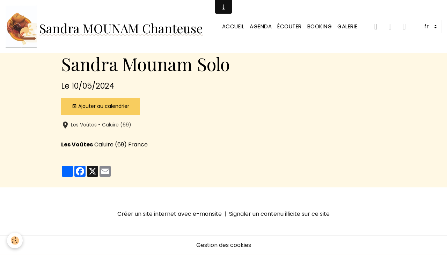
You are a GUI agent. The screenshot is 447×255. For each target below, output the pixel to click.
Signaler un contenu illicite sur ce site (279, 214)
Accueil (233, 26)
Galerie (347, 26)
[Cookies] (15, 240)
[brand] (104, 27)
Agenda (261, 26)
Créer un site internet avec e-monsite (169, 214)
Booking (319, 26)
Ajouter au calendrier (100, 106)
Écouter (289, 26)
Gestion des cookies (223, 245)
